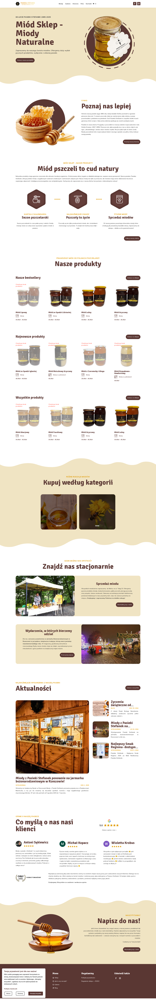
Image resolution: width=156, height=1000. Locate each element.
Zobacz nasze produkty (27, 60)
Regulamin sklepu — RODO (90, 983)
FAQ (82, 4)
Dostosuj (20, 993)
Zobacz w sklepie (131, 279)
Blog (113, 709)
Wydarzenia (21, 786)
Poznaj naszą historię (130, 142)
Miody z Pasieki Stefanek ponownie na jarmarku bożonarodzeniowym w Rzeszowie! (50, 780)
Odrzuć (8, 993)
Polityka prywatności (88, 979)
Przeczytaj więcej (65, 656)
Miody (61, 4)
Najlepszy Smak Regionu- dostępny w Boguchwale (124, 748)
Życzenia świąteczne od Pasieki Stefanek (122, 706)
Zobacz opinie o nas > (109, 831)
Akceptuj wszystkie (35, 993)
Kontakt (89, 4)
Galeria (67, 4)
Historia (75, 4)
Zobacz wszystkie (131, 689)
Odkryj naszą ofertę (130, 239)
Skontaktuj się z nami (122, 606)
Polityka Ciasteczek (10, 989)
